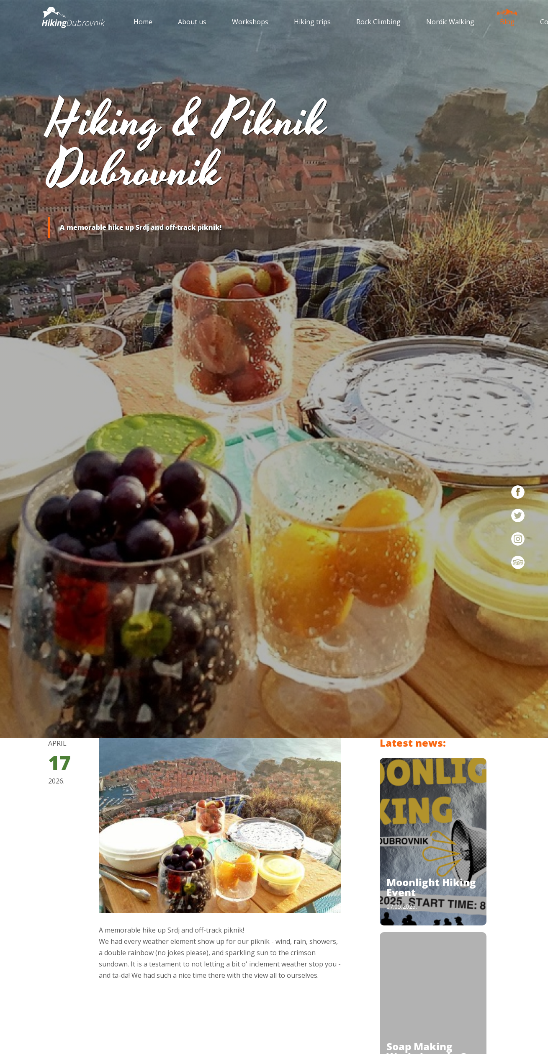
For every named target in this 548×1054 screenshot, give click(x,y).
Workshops (250, 21)
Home (143, 21)
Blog (507, 19)
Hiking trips (312, 21)
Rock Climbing (378, 21)
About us (192, 21)
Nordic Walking (450, 21)
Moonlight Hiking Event (431, 887)
